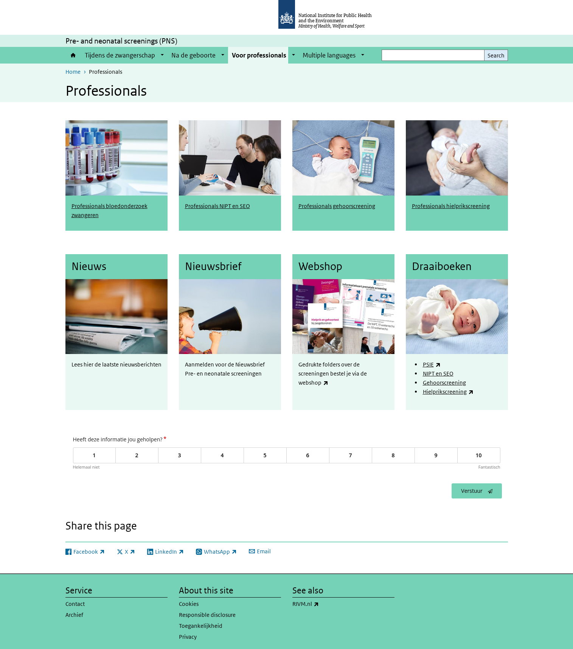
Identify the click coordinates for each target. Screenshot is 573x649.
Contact (75, 601)
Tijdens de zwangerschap (120, 55)
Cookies (189, 601)
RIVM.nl (325, 601)
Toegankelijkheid (200, 623)
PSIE (432, 363)
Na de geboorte (193, 55)
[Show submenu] (162, 55)
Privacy (188, 634)
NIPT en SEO (438, 372)
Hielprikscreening (448, 390)
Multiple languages (329, 55)
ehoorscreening (446, 381)
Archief (74, 612)
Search (496, 55)
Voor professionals (259, 55)
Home (73, 55)
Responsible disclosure (207, 612)
